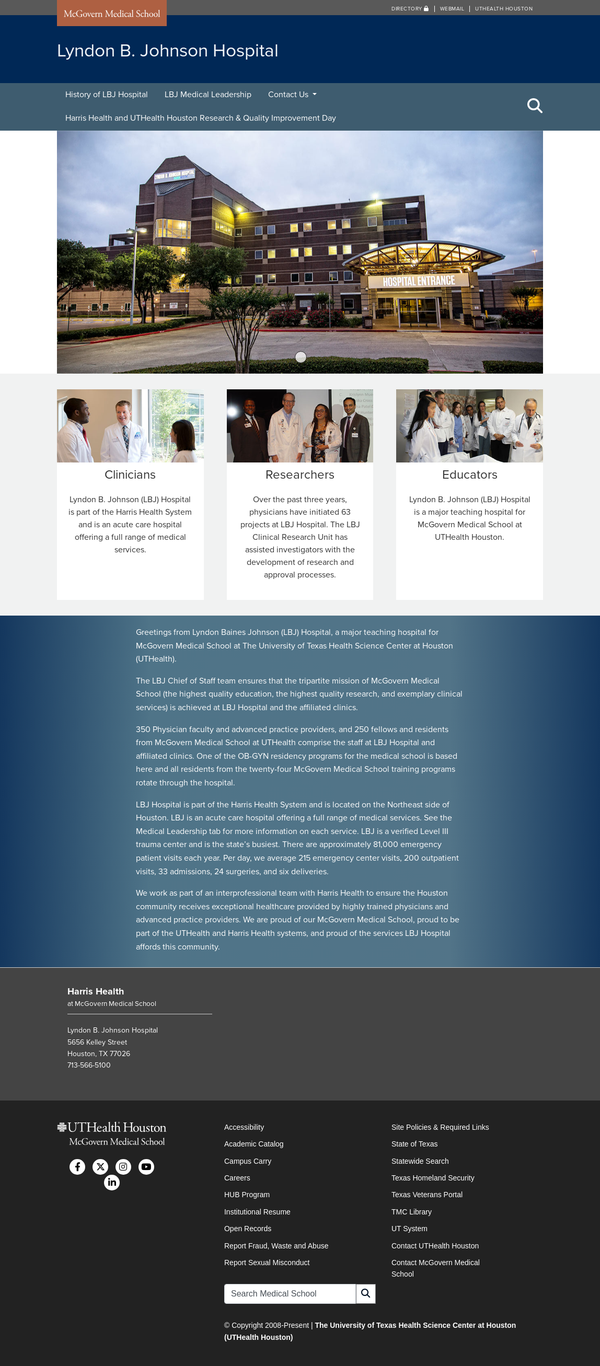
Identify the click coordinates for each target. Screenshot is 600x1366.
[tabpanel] (300, 252)
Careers (237, 1177)
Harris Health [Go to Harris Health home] (95, 991)
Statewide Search (420, 1160)
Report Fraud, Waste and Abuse (276, 1245)
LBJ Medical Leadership (208, 94)
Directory (410, 9)
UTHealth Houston (504, 9)
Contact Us (289, 94)
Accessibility (244, 1126)
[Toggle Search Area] (535, 106)
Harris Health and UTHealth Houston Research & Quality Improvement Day (200, 118)
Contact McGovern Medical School (435, 1268)
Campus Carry (247, 1160)
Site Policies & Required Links (440, 1126)
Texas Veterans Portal (427, 1194)
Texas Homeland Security (433, 1177)
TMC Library (411, 1211)
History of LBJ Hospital (106, 94)
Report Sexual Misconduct (266, 1262)
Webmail (452, 9)
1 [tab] (301, 357)
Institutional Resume (257, 1211)
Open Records (247, 1228)
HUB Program (247, 1194)
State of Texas (414, 1143)
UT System (409, 1228)
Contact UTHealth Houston (435, 1245)
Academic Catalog (254, 1143)
